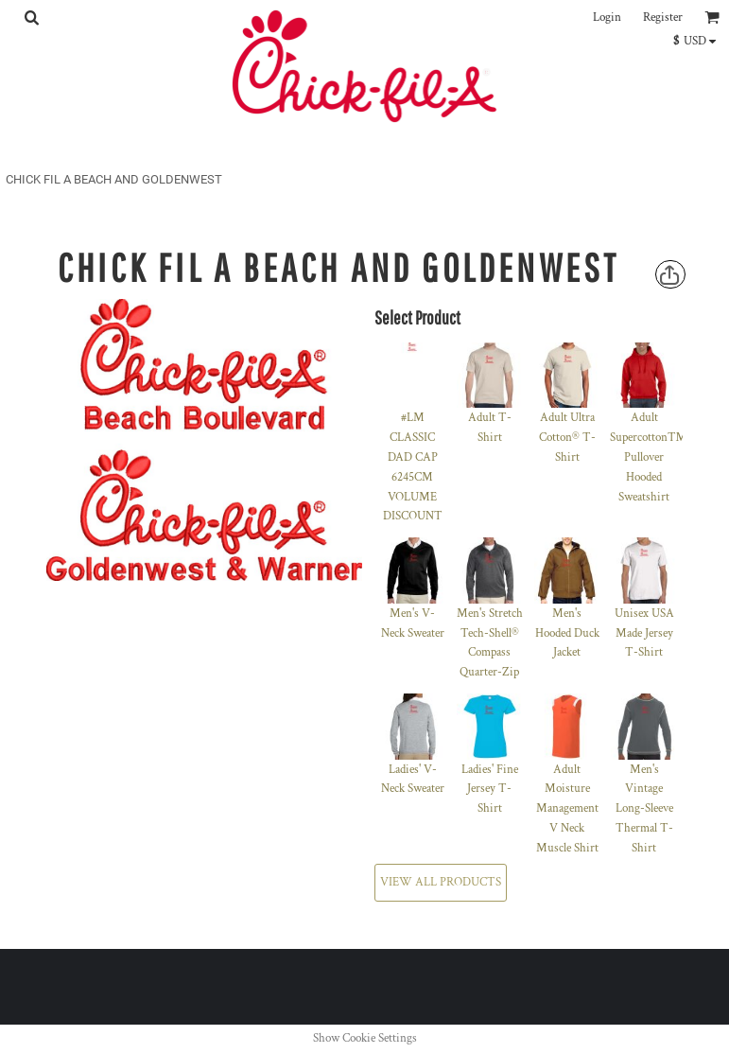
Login (607, 17)
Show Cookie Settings (365, 1038)
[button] (31, 17)
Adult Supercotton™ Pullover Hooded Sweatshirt (648, 457)
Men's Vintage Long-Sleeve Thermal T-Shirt (644, 809)
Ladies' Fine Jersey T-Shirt (489, 789)
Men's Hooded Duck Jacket (567, 633)
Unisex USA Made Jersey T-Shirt (644, 633)
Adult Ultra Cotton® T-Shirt (567, 437)
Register (663, 17)
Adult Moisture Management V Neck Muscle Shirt (567, 809)
